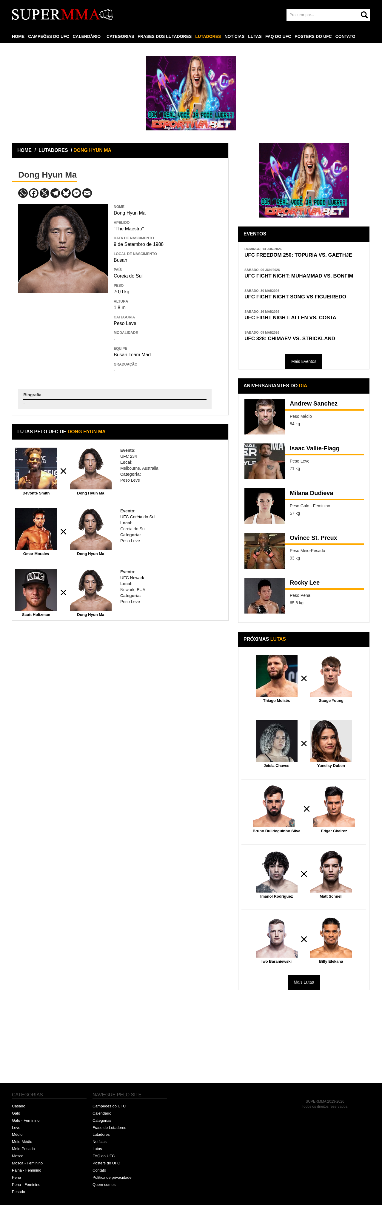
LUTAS (255, 36)
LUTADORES (208, 36)
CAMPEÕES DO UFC (48, 36)
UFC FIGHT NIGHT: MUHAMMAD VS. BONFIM (298, 276)
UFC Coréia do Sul (137, 516)
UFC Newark (132, 577)
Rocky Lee (305, 582)
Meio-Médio (22, 1141)
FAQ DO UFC (278, 36)
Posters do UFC (106, 1163)
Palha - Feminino (26, 1170)
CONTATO (345, 36)
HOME (18, 36)
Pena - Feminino (26, 1184)
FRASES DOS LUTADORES (165, 36)
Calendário (102, 1113)
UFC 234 (128, 456)
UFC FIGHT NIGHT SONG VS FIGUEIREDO (295, 297)
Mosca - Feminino (27, 1163)
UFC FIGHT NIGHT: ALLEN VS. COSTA (290, 317)
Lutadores (101, 1134)
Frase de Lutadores (109, 1127)
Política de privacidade (112, 1177)
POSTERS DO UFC (313, 36)
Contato (99, 1170)
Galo (16, 1113)
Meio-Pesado (23, 1149)
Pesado (18, 1191)
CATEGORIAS (120, 36)
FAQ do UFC (104, 1156)
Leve (16, 1127)
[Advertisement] (63, 336)
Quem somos (104, 1184)
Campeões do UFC (109, 1106)
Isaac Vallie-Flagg (315, 448)
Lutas (97, 1149)
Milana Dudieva (311, 493)
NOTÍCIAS (234, 36)
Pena (16, 1177)
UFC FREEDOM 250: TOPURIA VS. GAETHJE (298, 255)
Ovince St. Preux (313, 537)
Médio (17, 1134)
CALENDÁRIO (87, 36)
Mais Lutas (304, 982)
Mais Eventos (303, 361)
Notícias (100, 1141)
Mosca (17, 1156)
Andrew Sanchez (314, 403)
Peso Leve (125, 323)
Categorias (102, 1120)
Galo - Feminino (25, 1120)
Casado (18, 1106)
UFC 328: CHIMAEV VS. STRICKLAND (289, 338)
